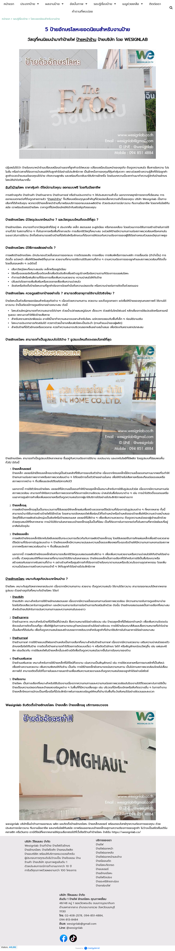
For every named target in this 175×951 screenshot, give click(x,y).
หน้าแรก (6, 19)
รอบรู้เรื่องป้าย (20, 19)
